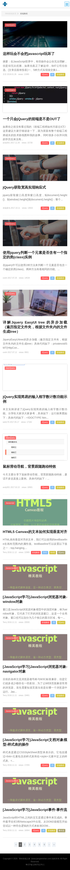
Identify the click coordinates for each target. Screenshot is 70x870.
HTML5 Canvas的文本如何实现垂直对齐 (35, 532)
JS (52, 74)
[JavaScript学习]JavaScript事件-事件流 (35, 810)
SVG (45, 553)
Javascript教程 (12, 568)
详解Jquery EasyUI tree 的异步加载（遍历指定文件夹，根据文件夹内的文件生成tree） (35, 326)
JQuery (45, 74)
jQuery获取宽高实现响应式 (24, 187)
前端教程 (60, 74)
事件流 (61, 831)
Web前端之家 (24, 859)
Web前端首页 (10, 14)
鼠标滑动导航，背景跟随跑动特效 (29, 466)
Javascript (10, 503)
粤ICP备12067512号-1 (35, 865)
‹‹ (16, 845)
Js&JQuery (10, 25)
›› (54, 845)
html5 (52, 553)
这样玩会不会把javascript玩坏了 (29, 54)
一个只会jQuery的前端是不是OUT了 (31, 119)
